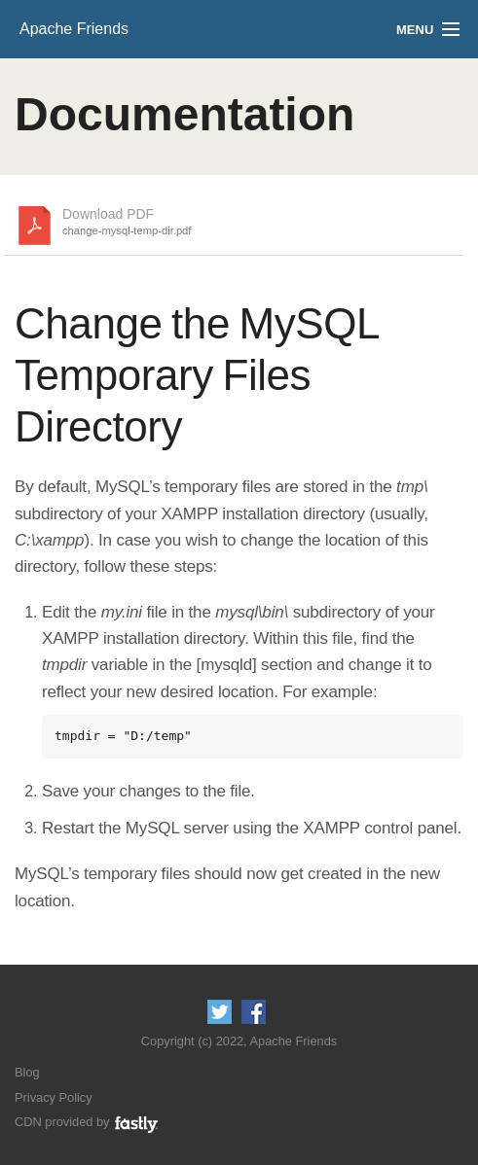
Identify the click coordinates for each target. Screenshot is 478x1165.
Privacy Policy (53, 1097)
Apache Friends (74, 28)
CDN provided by (87, 1121)
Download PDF (126, 222)
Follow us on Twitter (219, 1012)
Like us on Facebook (253, 1012)
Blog (27, 1072)
